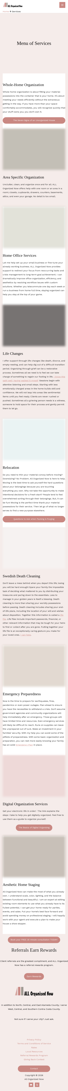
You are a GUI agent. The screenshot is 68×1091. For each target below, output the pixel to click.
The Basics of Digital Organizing (34, 827)
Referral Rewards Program (34, 1055)
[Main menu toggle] (62, 5)
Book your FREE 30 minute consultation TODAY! (34, 940)
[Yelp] (37, 1085)
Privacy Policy (34, 1039)
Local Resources (34, 1051)
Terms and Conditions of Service (34, 1043)
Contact (34, 1068)
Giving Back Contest (34, 1059)
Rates (34, 1047)
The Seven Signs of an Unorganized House (34, 120)
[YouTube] (31, 1085)
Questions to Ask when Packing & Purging (34, 519)
